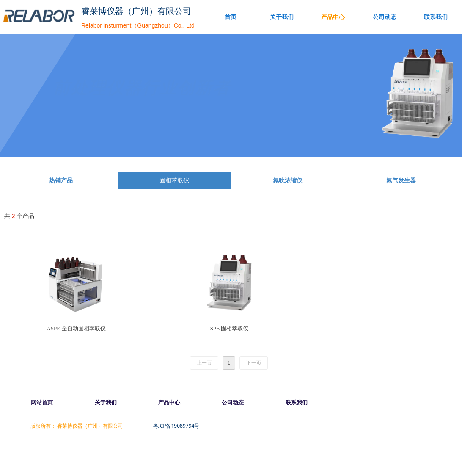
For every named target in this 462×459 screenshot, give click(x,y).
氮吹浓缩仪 (287, 180)
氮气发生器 (401, 180)
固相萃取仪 (174, 180)
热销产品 (61, 180)
